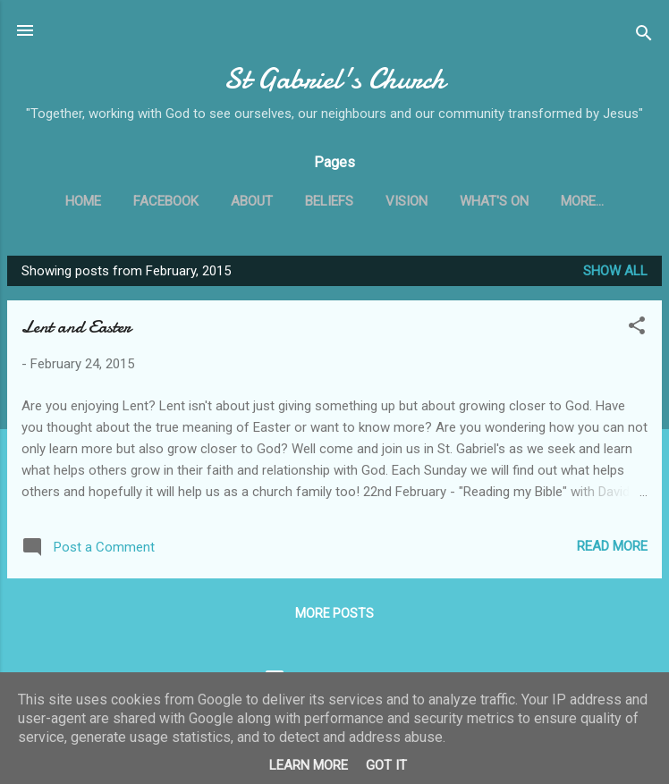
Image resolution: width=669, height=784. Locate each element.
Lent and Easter (76, 327)
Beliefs (329, 201)
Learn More (308, 765)
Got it (386, 765)
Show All (615, 271)
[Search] (644, 36)
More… (582, 201)
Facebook (166, 201)
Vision (406, 201)
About (252, 201)
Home (83, 201)
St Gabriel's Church (334, 79)
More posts (334, 613)
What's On (494, 201)
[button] (637, 328)
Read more (612, 546)
